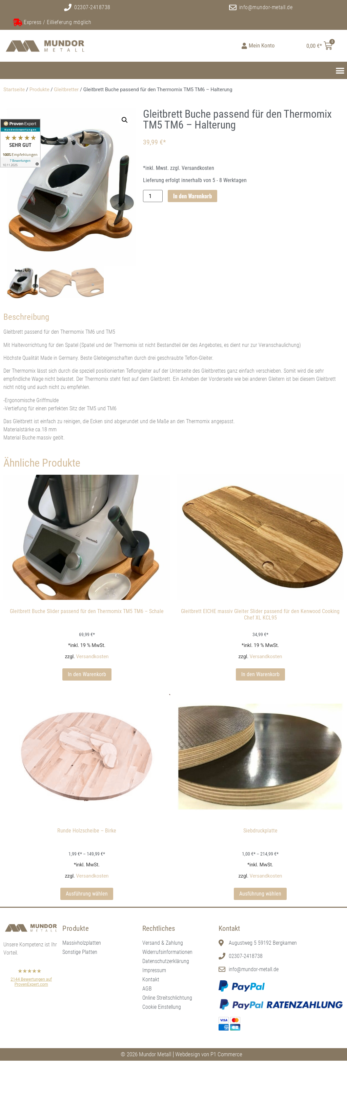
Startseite (14, 89)
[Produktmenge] (153, 196)
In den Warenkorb (192, 196)
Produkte (39, 89)
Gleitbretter (66, 89)
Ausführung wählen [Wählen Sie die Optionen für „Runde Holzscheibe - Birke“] (87, 894)
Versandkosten (92, 657)
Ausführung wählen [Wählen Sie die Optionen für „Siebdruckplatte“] (260, 894)
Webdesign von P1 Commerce (208, 1055)
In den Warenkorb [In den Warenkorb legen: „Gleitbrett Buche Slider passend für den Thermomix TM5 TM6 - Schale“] (87, 675)
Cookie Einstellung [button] (161, 1007)
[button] (340, 70)
